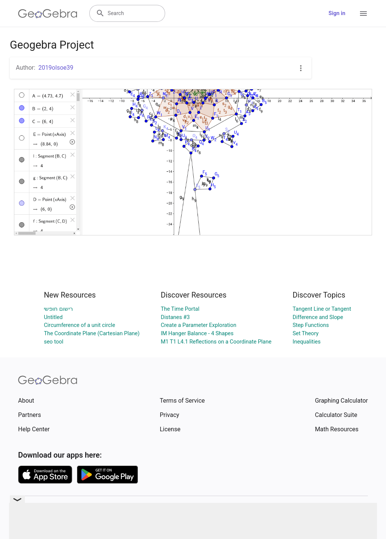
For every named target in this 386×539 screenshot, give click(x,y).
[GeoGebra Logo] (47, 13)
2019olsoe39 (56, 67)
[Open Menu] (363, 13)
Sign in (337, 13)
